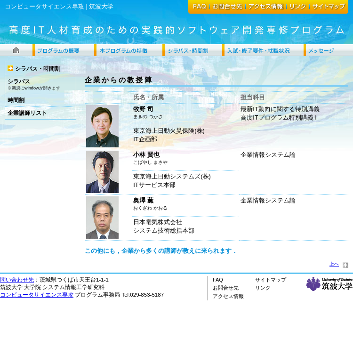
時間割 (16, 100)
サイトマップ (270, 279)
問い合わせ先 (17, 279)
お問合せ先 (226, 288)
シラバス (19, 81)
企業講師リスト (27, 113)
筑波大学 (101, 6)
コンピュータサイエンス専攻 (44, 6)
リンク (263, 288)
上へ (334, 263)
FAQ (218, 279)
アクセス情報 (228, 296)
